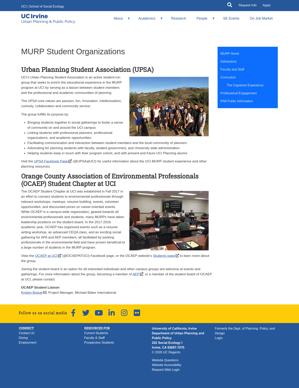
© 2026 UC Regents (166, 352)
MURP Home (230, 53)
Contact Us (26, 333)
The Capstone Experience (245, 85)
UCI (24, 6)
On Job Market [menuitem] (261, 18)
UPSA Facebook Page (51, 161)
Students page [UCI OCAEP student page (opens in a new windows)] (164, 256)
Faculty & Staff (94, 337)
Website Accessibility (166, 365)
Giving (23, 337)
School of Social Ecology (46, 6)
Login (219, 338)
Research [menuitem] (178, 18)
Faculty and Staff (232, 69)
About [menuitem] (119, 20)
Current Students (96, 333)
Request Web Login (166, 369)
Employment (27, 342)
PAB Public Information (237, 101)
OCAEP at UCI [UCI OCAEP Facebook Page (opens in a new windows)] (46, 256)
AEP (135, 274)
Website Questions (165, 360)
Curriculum (228, 77)
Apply (266, 5)
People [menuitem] (203, 20)
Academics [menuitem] (148, 20)
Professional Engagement (239, 93)
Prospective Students (99, 342)
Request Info (248, 5)
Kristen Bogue (32, 293)
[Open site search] (229, 6)
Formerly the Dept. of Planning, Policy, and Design (245, 331)
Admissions (229, 61)
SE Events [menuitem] (231, 18)
